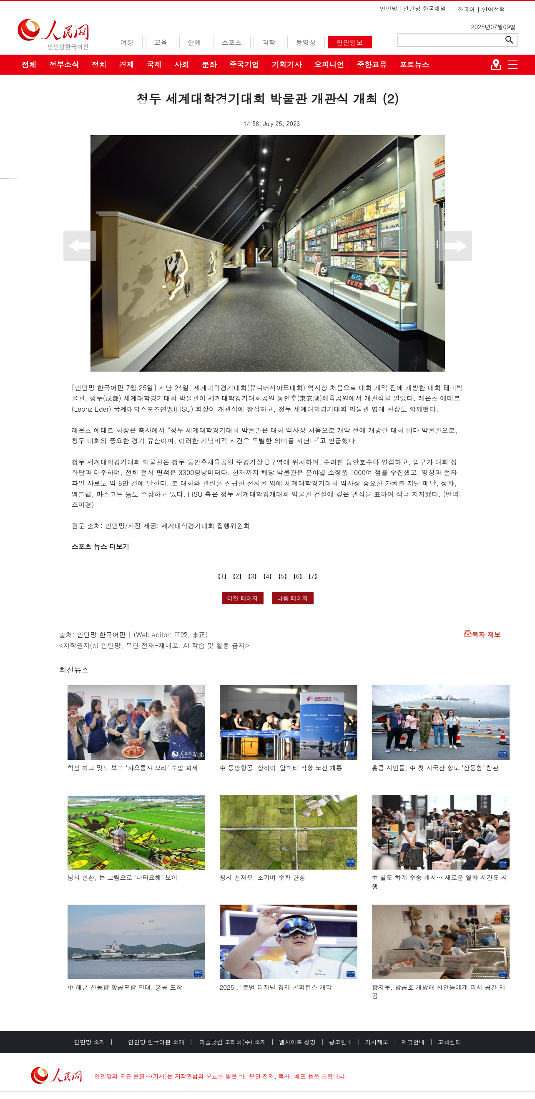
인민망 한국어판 (101, 634)
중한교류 (372, 64)
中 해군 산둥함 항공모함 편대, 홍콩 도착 (125, 987)
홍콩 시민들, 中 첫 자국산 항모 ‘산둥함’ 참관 (435, 767)
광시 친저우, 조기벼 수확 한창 (263, 877)
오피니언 (329, 64)
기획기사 (287, 64)
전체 (29, 64)
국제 (154, 64)
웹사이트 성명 (297, 1042)
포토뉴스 (414, 64)
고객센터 (449, 1042)
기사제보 (377, 1042)
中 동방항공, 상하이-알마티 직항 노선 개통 (281, 767)
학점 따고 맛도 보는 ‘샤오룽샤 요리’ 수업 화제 (133, 767)
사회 (181, 64)
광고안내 (340, 1042)
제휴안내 (413, 1042)
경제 (126, 64)
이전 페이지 (242, 598)
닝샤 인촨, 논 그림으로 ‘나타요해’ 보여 (123, 877)
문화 (209, 64)
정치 (99, 64)
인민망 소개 (89, 1042)
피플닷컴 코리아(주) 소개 (231, 1042)
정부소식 (64, 64)
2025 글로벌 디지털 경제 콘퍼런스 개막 (276, 987)
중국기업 (244, 64)
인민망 (388, 8)
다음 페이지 (292, 598)
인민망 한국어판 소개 (156, 1042)
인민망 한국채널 (424, 8)
